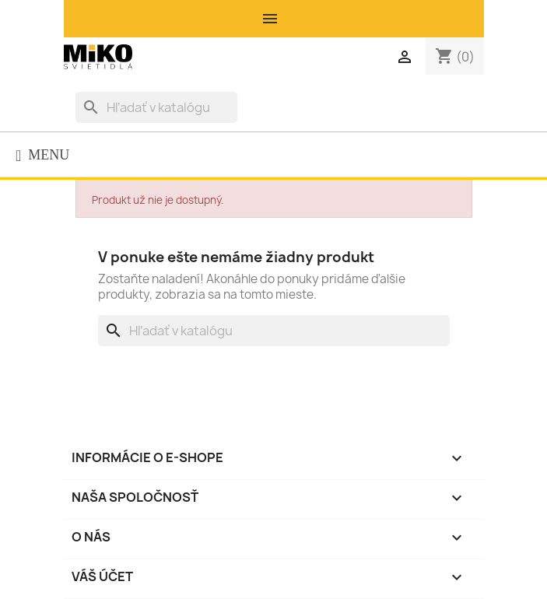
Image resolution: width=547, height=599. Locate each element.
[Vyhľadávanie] (156, 107)
